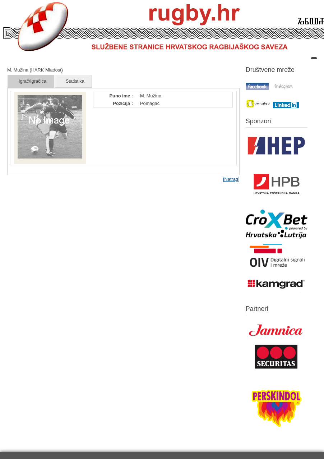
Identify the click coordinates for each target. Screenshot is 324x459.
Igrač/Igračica (32, 81)
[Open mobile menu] (314, 58)
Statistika (75, 81)
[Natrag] (231, 179)
